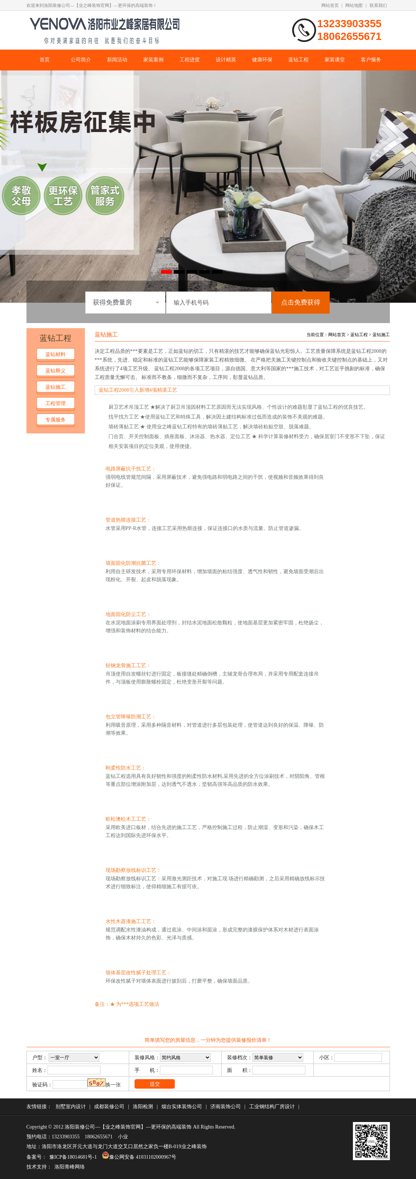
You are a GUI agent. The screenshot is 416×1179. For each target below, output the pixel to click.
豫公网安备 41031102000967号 (139, 1157)
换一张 (113, 1085)
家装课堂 (335, 59)
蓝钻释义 (55, 371)
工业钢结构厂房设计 (272, 1106)
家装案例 (153, 59)
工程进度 (190, 59)
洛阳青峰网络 (69, 1167)
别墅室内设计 (70, 1106)
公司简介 (81, 59)
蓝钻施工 (55, 387)
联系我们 (378, 5)
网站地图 (354, 5)
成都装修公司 (109, 1106)
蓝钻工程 (298, 59)
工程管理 (55, 403)
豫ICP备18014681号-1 (73, 1157)
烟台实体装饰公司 (181, 1106)
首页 (45, 59)
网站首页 (330, 5)
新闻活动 (117, 59)
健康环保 (262, 59)
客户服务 (371, 59)
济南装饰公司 (225, 1106)
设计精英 (226, 59)
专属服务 (55, 420)
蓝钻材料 (55, 354)
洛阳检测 (143, 1106)
